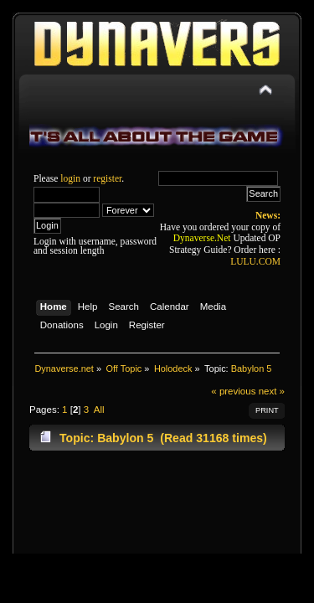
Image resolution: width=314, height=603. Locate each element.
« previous (233, 391)
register (107, 178)
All (99, 410)
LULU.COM (255, 261)
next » (272, 391)
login (70, 178)
